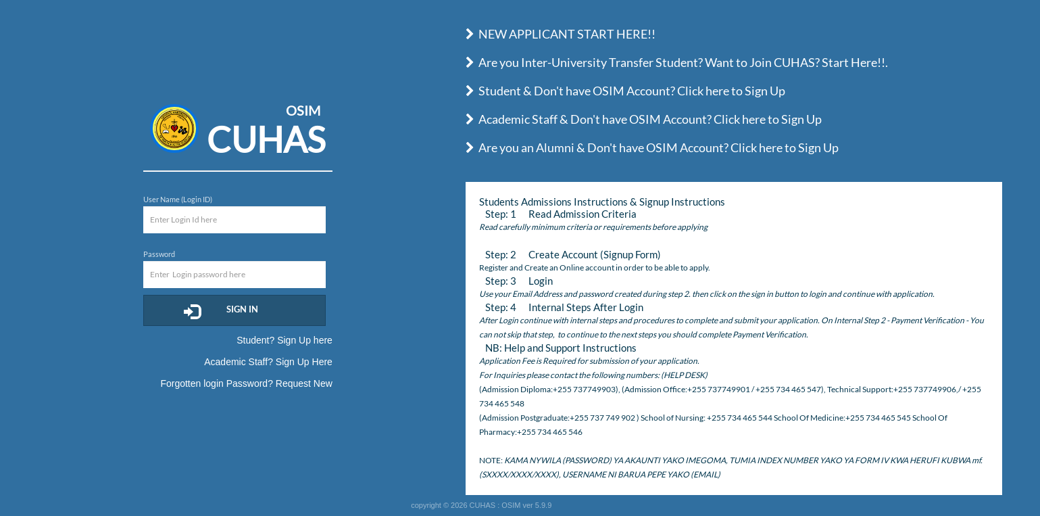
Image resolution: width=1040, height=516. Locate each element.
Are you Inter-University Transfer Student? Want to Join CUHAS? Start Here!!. (677, 62)
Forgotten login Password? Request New (246, 383)
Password (159, 254)
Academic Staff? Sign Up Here (268, 361)
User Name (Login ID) (177, 199)
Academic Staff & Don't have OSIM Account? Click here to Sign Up (644, 119)
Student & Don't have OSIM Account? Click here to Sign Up (625, 90)
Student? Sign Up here (284, 340)
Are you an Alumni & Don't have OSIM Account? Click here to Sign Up (652, 147)
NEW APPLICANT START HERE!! (560, 33)
